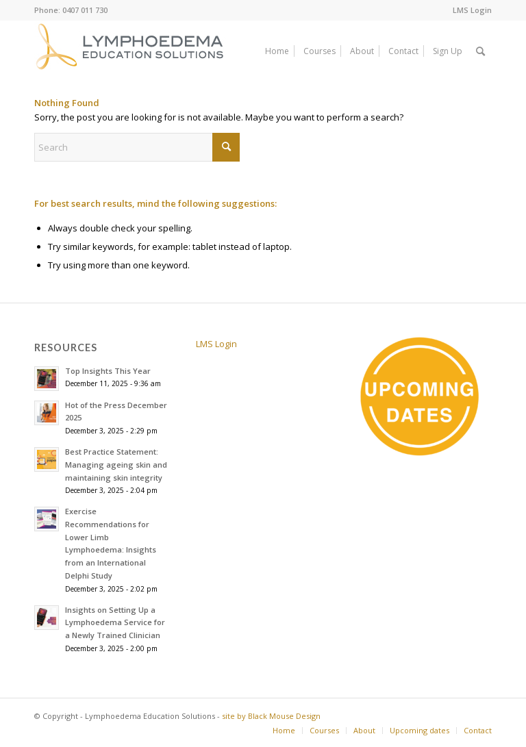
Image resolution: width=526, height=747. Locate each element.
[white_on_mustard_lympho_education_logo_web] (131, 51)
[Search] (480, 51)
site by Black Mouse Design (271, 716)
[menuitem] (469, 10)
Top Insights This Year (108, 371)
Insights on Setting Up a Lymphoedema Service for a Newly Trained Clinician (115, 623)
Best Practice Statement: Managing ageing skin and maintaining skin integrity (116, 464)
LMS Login (472, 10)
